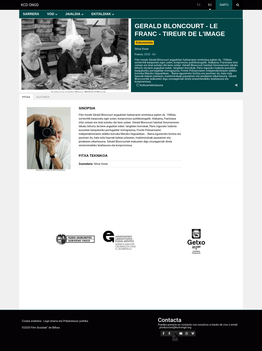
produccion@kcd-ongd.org (175, 327)
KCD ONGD (30, 5)
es (199, 5)
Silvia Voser (142, 49)
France (139, 54)
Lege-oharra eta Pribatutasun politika (65, 321)
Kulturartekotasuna (151, 85)
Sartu (224, 5)
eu (210, 5)
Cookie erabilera (31, 321)
